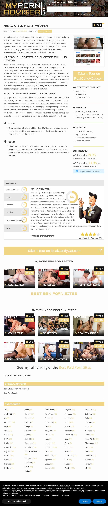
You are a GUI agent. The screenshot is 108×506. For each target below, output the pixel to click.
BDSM (6, 443)
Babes (6, 435)
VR (86, 468)
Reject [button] (85, 501)
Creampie (28, 430)
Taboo (87, 435)
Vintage (88, 460)
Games (47, 418)
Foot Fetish (49, 410)
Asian (6, 430)
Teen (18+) (89, 439)
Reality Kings (88, 333)
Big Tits (48, 31)
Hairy (47, 439)
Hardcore (48, 447)
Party (67, 443)
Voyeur (88, 464)
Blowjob (7, 464)
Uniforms (89, 455)
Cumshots (29, 443)
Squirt (87, 426)
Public (67, 464)
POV (66, 460)
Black (6, 460)
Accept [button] (99, 501)
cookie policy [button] (80, 488)
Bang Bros (85, 359)
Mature (68, 418)
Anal (6, 426)
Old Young (69, 435)
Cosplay (28, 422)
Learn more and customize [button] (16, 501)
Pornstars (69, 455)
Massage (68, 414)
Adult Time (15, 333)
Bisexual (7, 455)
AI (5, 418)
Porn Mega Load (89, 284)
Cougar (27, 426)
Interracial (49, 455)
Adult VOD (8, 414)
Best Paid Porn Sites (75, 367)
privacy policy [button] (65, 486)
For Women (49, 414)
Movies (68, 426)
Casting (27, 414)
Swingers (88, 430)
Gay (46, 426)
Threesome (89, 443)
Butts (27, 410)
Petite (67, 447)
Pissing (67, 451)
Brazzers (50, 333)
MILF (67, 422)
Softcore (88, 414)
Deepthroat (29, 447)
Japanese (48, 460)
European (28, 458)
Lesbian (48, 468)
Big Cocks (8, 447)
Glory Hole (49, 430)
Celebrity (28, 418)
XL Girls (49, 284)
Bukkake (7, 468)
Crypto (27, 435)
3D (5, 410)
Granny (47, 435)
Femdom (28, 462)
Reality (67, 468)
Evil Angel (16, 359)
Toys (87, 447)
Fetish (27, 467)
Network (68, 430)
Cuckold (28, 439)
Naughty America (55, 359)
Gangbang (49, 422)
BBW (40, 31)
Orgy (67, 439)
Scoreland (16, 284)
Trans (87, 451)
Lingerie (68, 410)
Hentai (47, 451)
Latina (47, 464)
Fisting (27, 471)
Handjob (48, 443)
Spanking (88, 422)
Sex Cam (88, 410)
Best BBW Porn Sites (54, 293)
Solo (87, 418)
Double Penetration (32, 451)
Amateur (7, 422)
